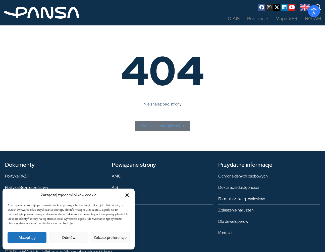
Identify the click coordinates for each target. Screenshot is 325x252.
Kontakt (225, 232)
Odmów (68, 237)
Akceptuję (27, 237)
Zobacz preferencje (110, 237)
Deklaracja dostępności (238, 187)
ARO (116, 198)
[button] (127, 195)
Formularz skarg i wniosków (241, 198)
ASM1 (117, 221)
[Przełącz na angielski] (305, 7)
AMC (116, 176)
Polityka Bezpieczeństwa (26, 187)
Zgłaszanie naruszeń (236, 210)
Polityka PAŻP (17, 176)
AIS (115, 187)
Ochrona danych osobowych (243, 176)
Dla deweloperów (233, 221)
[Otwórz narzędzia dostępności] (314, 11)
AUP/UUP (120, 232)
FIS (115, 210)
